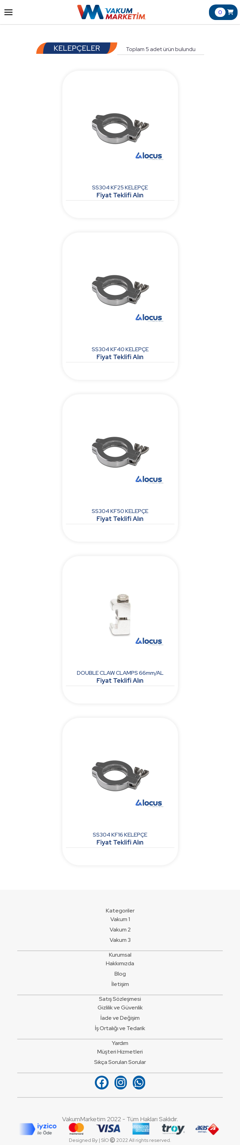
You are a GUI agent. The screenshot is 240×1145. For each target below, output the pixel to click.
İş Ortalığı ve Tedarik (120, 1028)
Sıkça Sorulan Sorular (120, 1062)
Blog (120, 973)
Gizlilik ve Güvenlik (120, 1007)
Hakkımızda (120, 963)
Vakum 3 (120, 940)
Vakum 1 (120, 919)
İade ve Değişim (120, 1017)
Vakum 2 (120, 929)
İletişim (120, 984)
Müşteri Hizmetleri (120, 1051)
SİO (105, 1140)
